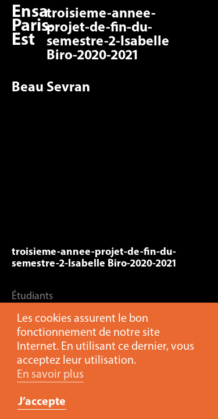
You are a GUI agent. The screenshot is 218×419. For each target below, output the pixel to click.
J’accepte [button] (42, 402)
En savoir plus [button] (50, 375)
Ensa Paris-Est (33, 26)
